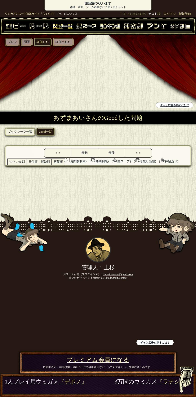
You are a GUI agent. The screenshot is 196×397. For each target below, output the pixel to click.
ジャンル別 (17, 161)
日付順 (33, 161)
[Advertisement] (50, 74)
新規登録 (185, 13)
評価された (63, 41)
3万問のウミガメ (153, 381)
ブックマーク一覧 (20, 131)
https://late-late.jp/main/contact (110, 277)
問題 (27, 41)
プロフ (12, 41)
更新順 (58, 161)
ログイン (169, 13)
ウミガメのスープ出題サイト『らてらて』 (30, 13)
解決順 (45, 161)
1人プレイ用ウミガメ (46, 381)
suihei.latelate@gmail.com (118, 274)
